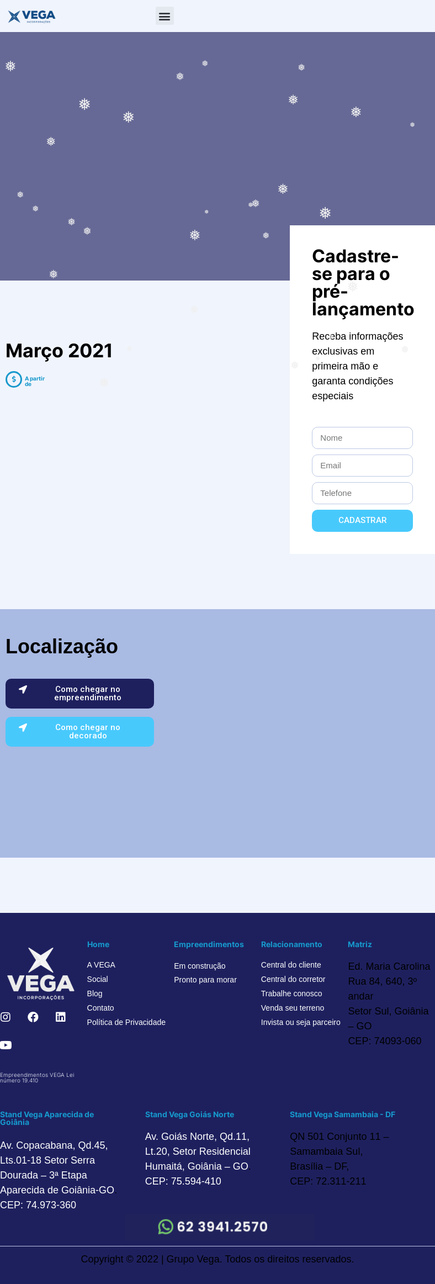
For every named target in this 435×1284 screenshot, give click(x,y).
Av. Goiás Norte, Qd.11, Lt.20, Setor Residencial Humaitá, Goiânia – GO (198, 1151)
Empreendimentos (209, 944)
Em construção (199, 965)
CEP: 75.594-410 (183, 1181)
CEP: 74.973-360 (38, 1205)
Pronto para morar (205, 979)
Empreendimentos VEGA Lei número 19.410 (37, 1077)
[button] (165, 16)
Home (98, 944)
